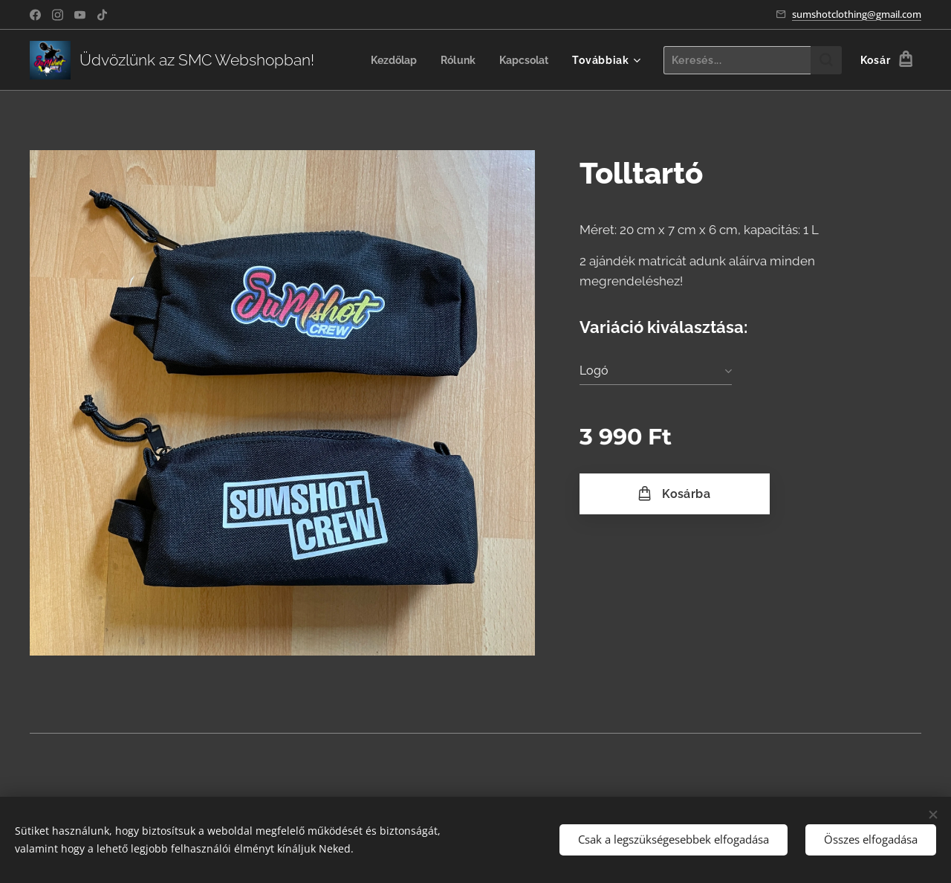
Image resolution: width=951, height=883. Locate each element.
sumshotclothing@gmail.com (856, 14)
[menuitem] (389, 60)
